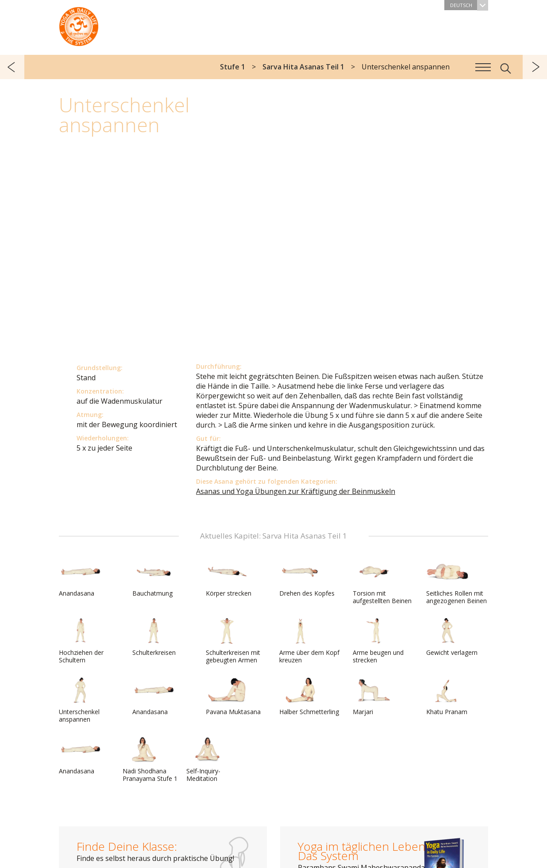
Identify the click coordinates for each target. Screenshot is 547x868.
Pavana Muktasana (233, 696)
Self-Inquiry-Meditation (207, 759)
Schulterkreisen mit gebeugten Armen (233, 641)
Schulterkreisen (154, 637)
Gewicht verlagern (452, 637)
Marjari (374, 696)
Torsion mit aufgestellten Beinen (382, 581)
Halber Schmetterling (309, 696)
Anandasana (80, 577)
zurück (12, 67)
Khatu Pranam (447, 696)
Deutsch (469, 5)
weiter (535, 67)
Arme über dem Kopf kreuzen (309, 641)
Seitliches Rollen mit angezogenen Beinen (456, 581)
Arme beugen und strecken (378, 641)
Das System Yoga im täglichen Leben (79, 24)
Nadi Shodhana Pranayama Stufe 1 (150, 759)
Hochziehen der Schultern (81, 641)
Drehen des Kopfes (307, 577)
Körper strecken (228, 577)
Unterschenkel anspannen (80, 700)
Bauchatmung (153, 577)
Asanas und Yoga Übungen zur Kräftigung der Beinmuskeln (295, 491)
